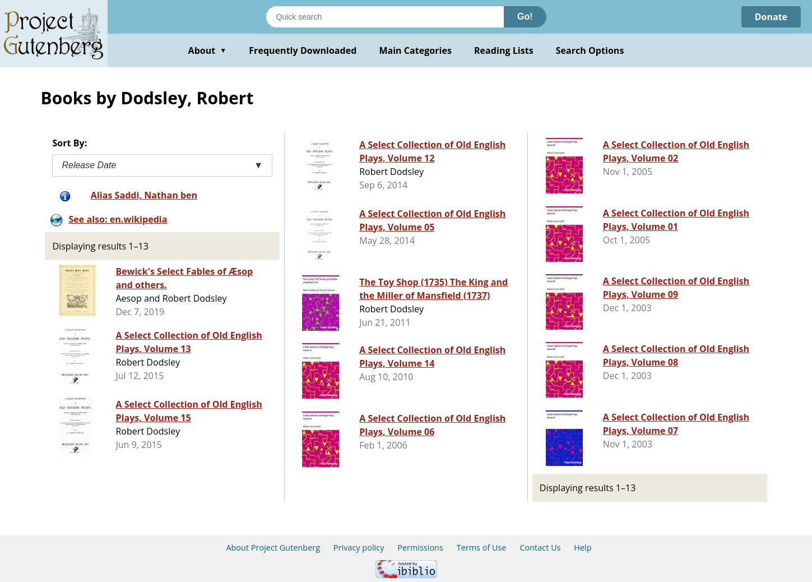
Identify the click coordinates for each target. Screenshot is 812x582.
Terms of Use (482, 547)
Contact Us (539, 547)
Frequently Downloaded (302, 50)
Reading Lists (503, 50)
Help (582, 547)
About (207, 50)
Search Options (590, 50)
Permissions (420, 547)
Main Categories (415, 50)
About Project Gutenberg (273, 547)
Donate (770, 17)
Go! (525, 16)
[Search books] (385, 16)
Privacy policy (358, 547)
